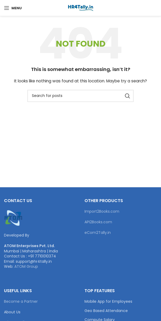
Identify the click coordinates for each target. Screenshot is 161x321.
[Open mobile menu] (12, 8)
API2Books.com (98, 222)
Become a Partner (21, 301)
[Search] (80, 96)
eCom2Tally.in (97, 232)
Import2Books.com (101, 211)
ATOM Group (26, 266)
